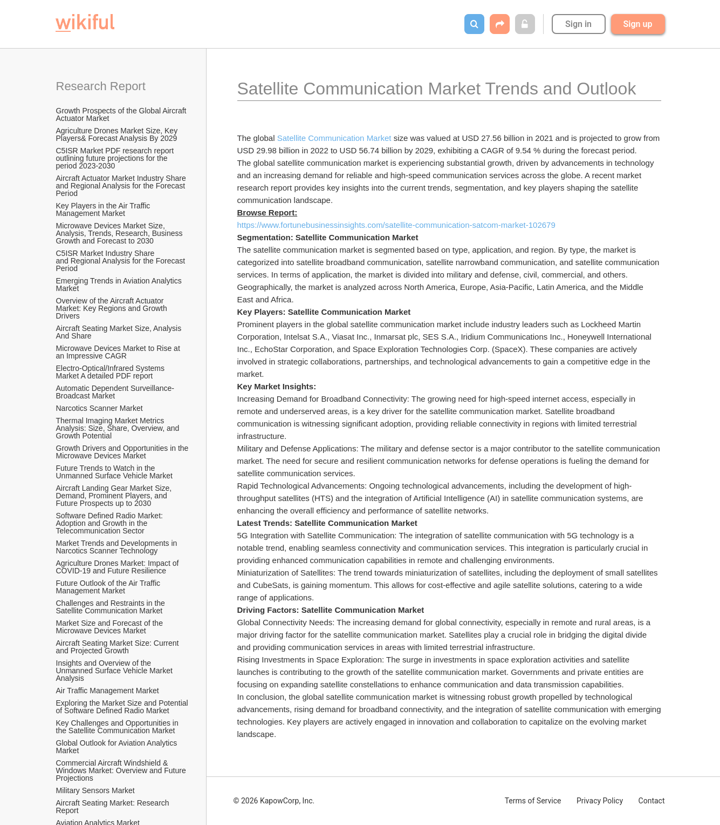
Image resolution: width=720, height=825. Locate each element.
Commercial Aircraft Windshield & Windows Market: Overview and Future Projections (122, 770)
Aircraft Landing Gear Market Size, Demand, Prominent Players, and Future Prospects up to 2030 (115, 496)
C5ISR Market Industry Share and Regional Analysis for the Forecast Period (122, 261)
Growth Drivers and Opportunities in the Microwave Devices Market (123, 452)
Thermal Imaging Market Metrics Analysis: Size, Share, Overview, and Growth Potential (119, 428)
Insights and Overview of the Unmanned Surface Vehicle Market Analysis (115, 670)
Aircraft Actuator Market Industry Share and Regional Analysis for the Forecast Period (122, 186)
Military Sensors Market (95, 790)
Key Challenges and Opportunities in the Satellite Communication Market (118, 727)
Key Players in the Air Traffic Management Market (104, 209)
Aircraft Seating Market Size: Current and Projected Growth (118, 647)
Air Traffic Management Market (108, 690)
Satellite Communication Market (334, 138)
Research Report (101, 86)
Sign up (638, 24)
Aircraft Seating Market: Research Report (114, 807)
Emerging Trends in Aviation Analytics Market (120, 284)
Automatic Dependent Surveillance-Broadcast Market (115, 392)
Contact (652, 800)
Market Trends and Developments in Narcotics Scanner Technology (118, 547)
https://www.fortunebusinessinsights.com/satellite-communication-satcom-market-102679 (396, 224)
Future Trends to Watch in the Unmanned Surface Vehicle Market (114, 472)
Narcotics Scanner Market (99, 408)
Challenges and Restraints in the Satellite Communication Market (111, 607)
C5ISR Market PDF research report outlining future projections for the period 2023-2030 (116, 158)
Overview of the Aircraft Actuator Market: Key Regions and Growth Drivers (112, 308)
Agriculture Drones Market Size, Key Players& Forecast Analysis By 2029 (118, 134)
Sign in (578, 24)
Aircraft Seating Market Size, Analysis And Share (119, 332)
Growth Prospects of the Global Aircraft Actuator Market (122, 114)
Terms (533, 800)
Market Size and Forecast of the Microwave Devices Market (110, 627)
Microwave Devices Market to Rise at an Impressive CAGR (119, 352)
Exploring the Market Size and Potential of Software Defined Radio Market (123, 707)
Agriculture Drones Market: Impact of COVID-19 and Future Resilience (118, 567)
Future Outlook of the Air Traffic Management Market (109, 587)
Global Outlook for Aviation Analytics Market (118, 747)
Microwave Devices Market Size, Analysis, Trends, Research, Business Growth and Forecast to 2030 (120, 233)
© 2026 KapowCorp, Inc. (274, 800)
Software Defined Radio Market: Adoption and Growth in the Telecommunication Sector (110, 523)
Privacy (600, 800)
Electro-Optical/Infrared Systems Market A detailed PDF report (111, 372)
